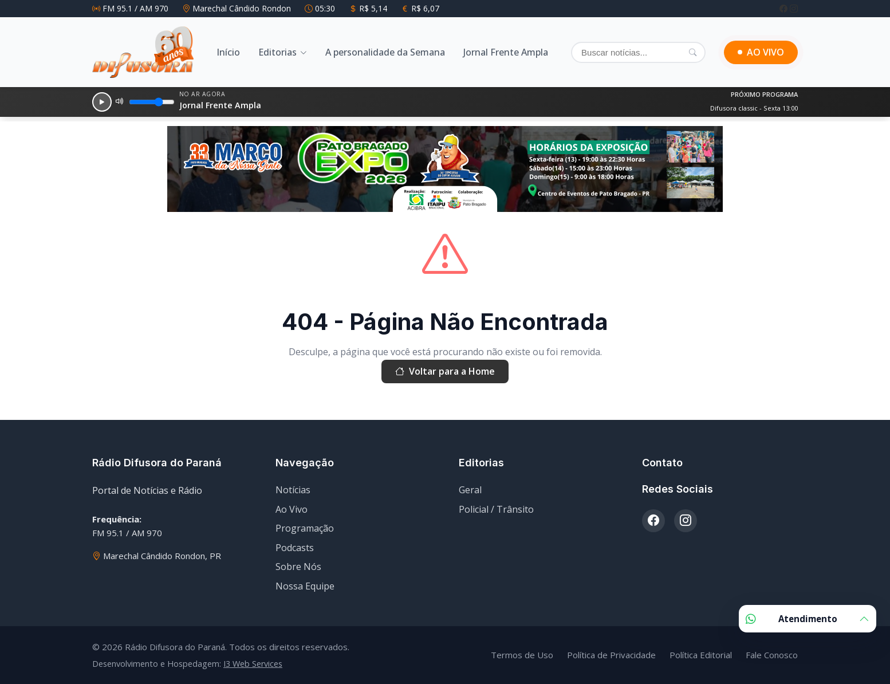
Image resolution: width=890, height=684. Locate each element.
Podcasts (294, 547)
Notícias (292, 489)
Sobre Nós (298, 566)
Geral (470, 489)
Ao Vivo (291, 509)
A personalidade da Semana (385, 52)
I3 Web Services (252, 663)
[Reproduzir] (102, 102)
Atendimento (807, 619)
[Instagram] (794, 8)
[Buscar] (638, 52)
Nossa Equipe (304, 586)
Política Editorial (701, 655)
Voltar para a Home (445, 371)
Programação (304, 528)
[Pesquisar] (692, 52)
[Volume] (152, 102)
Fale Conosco (772, 655)
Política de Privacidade (611, 655)
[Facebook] (784, 8)
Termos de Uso (522, 655)
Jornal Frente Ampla (505, 52)
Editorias (277, 52)
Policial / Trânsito (496, 509)
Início (228, 52)
